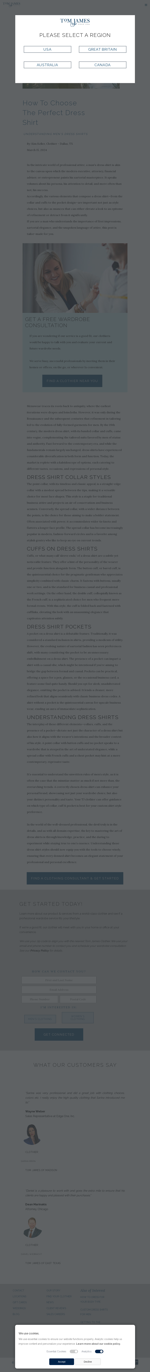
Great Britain (102, 49)
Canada (102, 65)
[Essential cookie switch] (74, 1351)
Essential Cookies (56, 1351)
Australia (47, 65)
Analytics (87, 1351)
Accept (61, 1361)
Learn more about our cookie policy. (98, 1343)
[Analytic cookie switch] (99, 1351)
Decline (88, 1361)
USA (47, 49)
